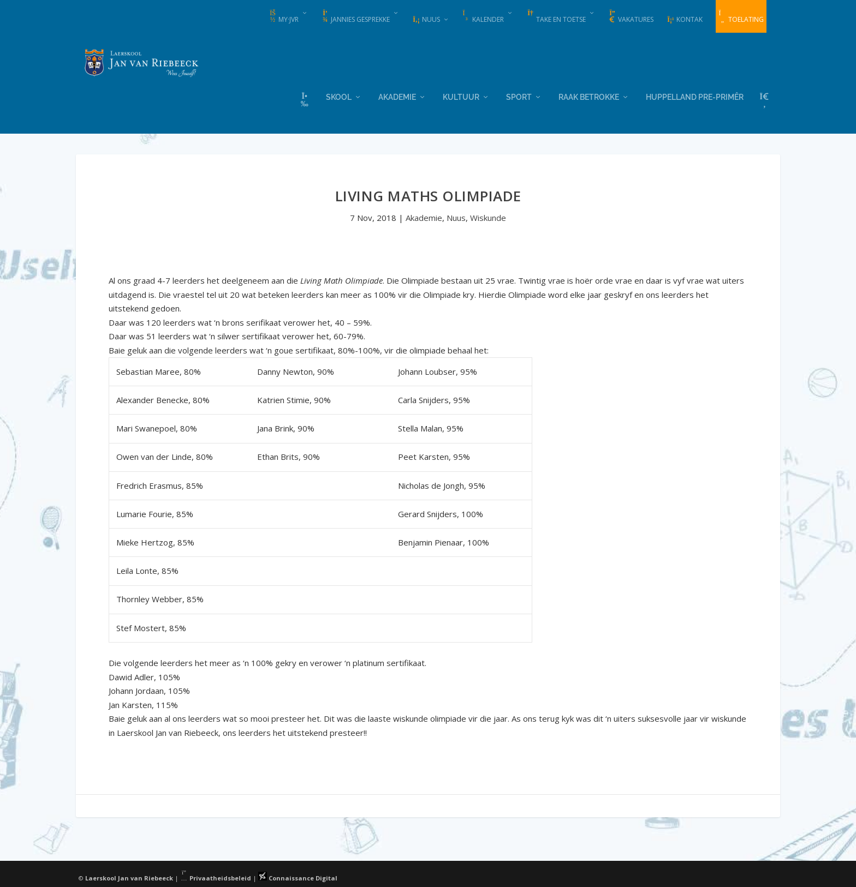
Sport (519, 95)
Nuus (426, 19)
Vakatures (630, 17)
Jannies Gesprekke (355, 17)
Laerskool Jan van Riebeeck (129, 877)
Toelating (741, 17)
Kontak (685, 19)
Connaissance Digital (297, 877)
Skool (339, 95)
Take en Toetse (556, 17)
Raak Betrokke (588, 95)
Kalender (483, 17)
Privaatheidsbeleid (215, 877)
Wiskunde (488, 217)
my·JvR (284, 17)
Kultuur (461, 95)
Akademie (397, 95)
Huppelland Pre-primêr (695, 95)
